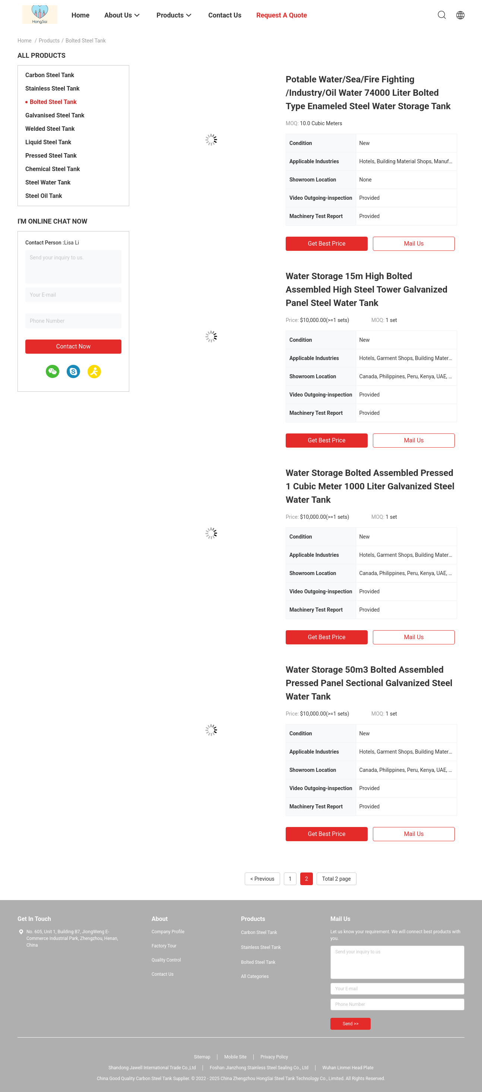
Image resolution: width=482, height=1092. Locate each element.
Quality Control (166, 960)
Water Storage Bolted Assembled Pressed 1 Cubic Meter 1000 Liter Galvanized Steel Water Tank (370, 486)
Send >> (350, 1023)
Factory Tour (164, 946)
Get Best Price (327, 243)
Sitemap (202, 1057)
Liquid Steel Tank (48, 142)
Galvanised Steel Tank (54, 115)
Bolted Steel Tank (53, 101)
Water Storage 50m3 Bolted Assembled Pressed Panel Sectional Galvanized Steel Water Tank (369, 683)
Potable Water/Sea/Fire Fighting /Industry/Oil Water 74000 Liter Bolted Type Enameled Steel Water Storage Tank (368, 92)
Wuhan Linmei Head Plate (348, 1067)
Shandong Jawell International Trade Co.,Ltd (152, 1067)
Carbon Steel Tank (49, 75)
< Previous (262, 879)
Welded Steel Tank (49, 128)
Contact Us (163, 974)
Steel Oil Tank (43, 195)
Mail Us (414, 243)
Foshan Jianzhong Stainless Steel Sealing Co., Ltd (259, 1067)
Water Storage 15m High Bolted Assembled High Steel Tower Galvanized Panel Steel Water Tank (366, 289)
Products (49, 41)
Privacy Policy (274, 1057)
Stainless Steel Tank (52, 88)
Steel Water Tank (47, 182)
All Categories (255, 976)
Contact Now (73, 346)
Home (25, 41)
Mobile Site (235, 1057)
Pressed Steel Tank (51, 155)
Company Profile (168, 931)
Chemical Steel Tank (52, 169)
